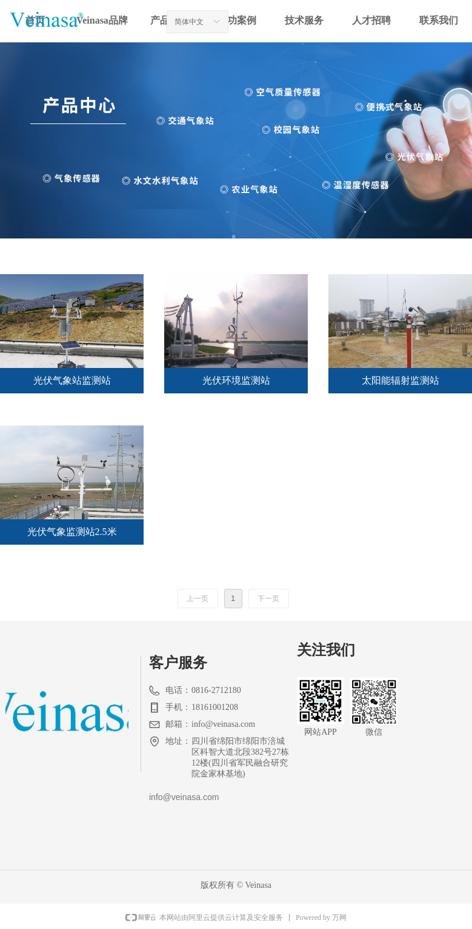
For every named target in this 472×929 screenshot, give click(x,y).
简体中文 (189, 22)
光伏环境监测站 (236, 380)
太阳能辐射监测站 (400, 380)
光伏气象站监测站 (72, 380)
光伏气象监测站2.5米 (72, 532)
